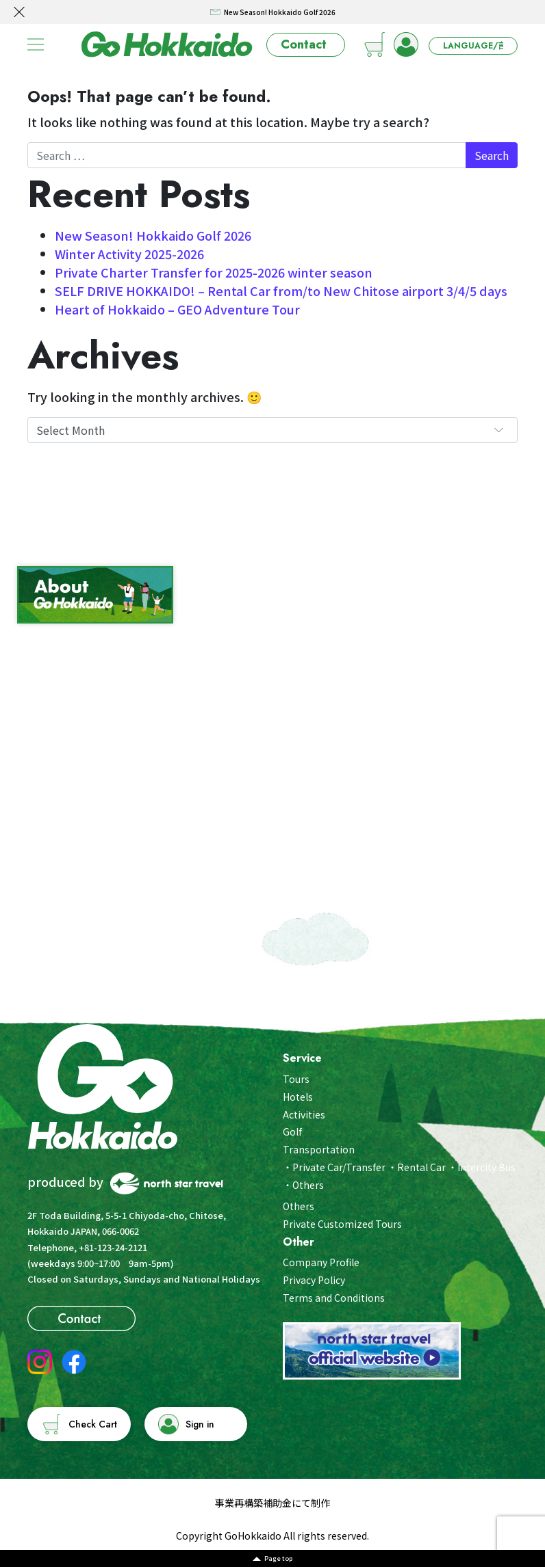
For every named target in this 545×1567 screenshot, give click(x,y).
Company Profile (321, 1262)
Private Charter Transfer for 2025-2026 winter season (213, 272)
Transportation (319, 1149)
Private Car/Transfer (338, 1167)
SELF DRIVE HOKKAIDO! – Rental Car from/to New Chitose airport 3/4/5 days (281, 290)
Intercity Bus (486, 1167)
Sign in (200, 1424)
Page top (278, 1558)
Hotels (298, 1096)
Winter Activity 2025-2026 (129, 254)
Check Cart (92, 1424)
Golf (292, 1131)
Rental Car (421, 1167)
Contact (304, 44)
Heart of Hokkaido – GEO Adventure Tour (177, 309)
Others (308, 1185)
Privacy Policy (314, 1280)
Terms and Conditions (334, 1297)
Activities (304, 1114)
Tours (296, 1079)
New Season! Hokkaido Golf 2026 (153, 235)
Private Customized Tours (342, 1224)
